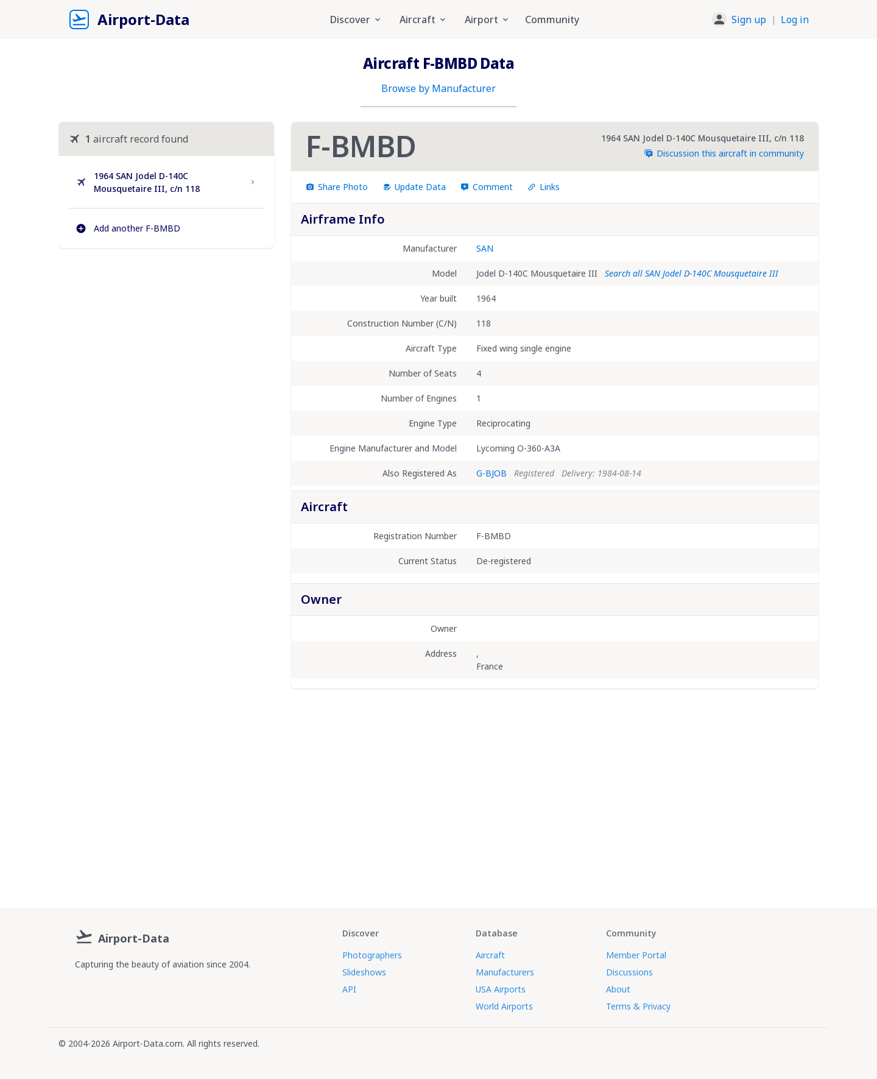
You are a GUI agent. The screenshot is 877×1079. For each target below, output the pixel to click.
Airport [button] (487, 19)
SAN (484, 248)
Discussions (629, 972)
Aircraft (490, 955)
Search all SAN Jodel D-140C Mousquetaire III (691, 273)
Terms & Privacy (638, 1006)
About (618, 989)
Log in (795, 19)
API (349, 989)
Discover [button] (356, 19)
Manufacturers (505, 972)
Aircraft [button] (424, 19)
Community (552, 19)
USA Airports (501, 989)
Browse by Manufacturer (438, 88)
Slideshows (364, 972)
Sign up (748, 19)
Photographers (372, 955)
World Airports (504, 1006)
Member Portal (636, 955)
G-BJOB (491, 473)
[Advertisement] (166, 362)
